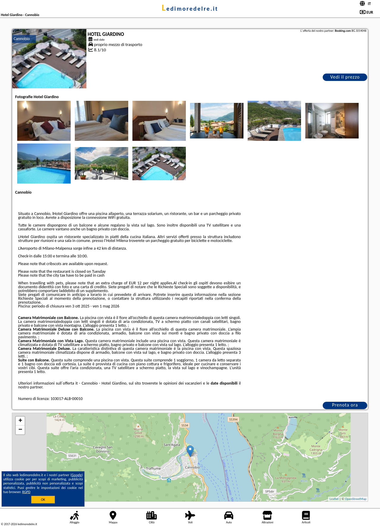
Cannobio (22, 38)
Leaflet (334, 499)
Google (77, 475)
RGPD (26, 492)
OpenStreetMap (355, 499)
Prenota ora (345, 405)
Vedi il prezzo (345, 77)
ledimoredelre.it (190, 8)
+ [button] (20, 421)
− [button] (20, 429)
